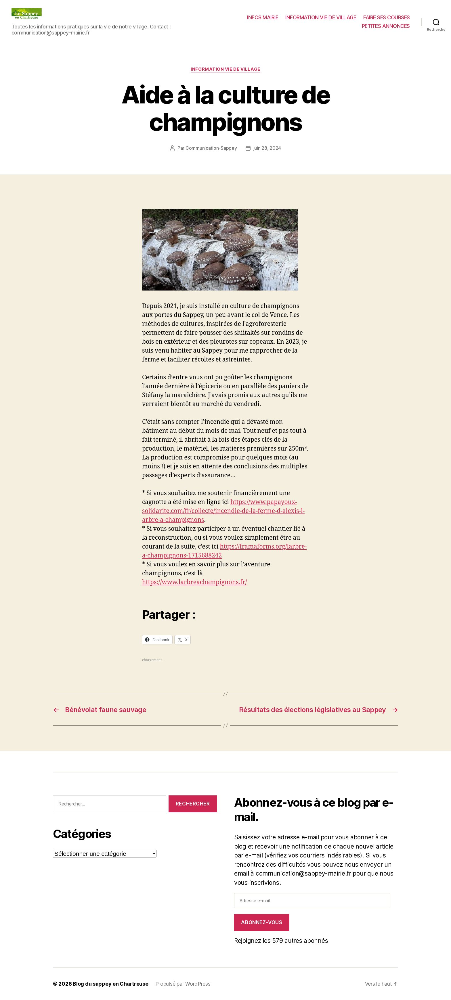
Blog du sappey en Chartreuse (110, 984)
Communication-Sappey (211, 148)
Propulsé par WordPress (183, 984)
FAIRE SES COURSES (386, 17)
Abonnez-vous (261, 922)
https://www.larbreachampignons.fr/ (194, 582)
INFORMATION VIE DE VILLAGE (320, 17)
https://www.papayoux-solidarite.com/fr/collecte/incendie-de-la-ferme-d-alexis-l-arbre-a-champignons (223, 511)
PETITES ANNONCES (386, 26)
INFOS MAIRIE (262, 17)
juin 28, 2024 (267, 148)
